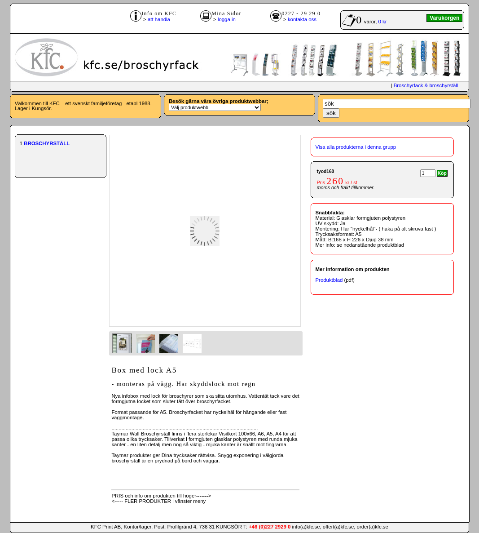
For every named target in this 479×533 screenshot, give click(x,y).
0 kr (382, 21)
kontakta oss (302, 19)
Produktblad (329, 280)
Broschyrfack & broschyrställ (426, 85)
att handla (159, 19)
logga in (227, 19)
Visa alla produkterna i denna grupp (356, 147)
